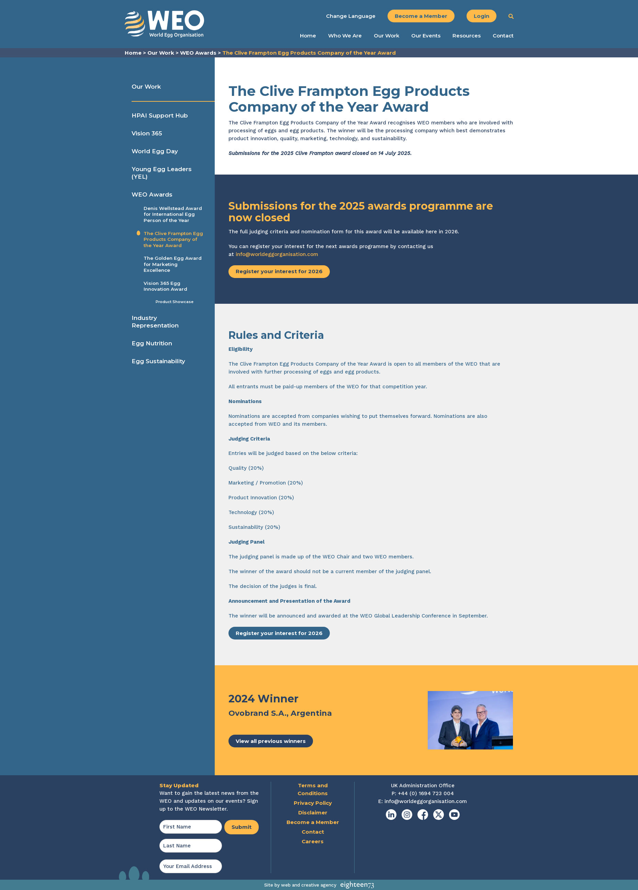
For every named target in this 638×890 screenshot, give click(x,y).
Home (308, 36)
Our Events (425, 36)
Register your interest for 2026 (279, 271)
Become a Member (421, 16)
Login (481, 16)
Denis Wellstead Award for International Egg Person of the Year (173, 214)
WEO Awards (152, 194)
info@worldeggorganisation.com (277, 254)
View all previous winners (271, 741)
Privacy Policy (313, 803)
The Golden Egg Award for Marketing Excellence (173, 264)
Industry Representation (155, 321)
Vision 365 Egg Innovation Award (165, 286)
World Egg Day (155, 151)
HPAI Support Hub (160, 115)
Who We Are (345, 36)
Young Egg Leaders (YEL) (162, 173)
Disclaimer (312, 812)
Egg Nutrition (152, 343)
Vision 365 (147, 133)
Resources (466, 36)
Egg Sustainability (158, 361)
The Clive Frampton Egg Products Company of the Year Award (173, 239)
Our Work (386, 36)
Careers (313, 841)
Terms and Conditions (313, 789)
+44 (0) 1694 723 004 (426, 793)
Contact (503, 36)
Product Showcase (174, 301)
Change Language (351, 16)
